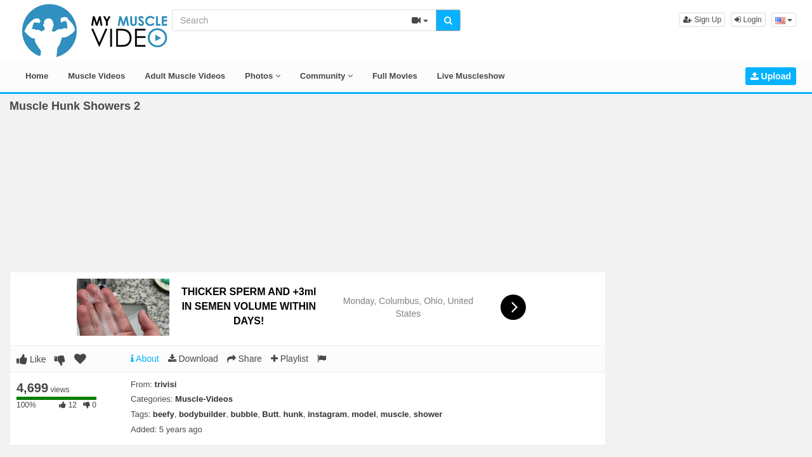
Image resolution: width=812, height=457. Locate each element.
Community (326, 76)
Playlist (289, 359)
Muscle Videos (96, 76)
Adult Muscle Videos (185, 76)
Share (244, 359)
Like (31, 359)
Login (748, 19)
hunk (293, 414)
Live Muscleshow (471, 76)
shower (428, 414)
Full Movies (394, 76)
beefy (163, 414)
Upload (770, 76)
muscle (395, 414)
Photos (262, 76)
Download (193, 359)
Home (36, 76)
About (145, 359)
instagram (327, 414)
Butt (270, 414)
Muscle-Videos (204, 399)
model (363, 414)
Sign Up (702, 19)
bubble (244, 414)
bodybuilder (202, 414)
